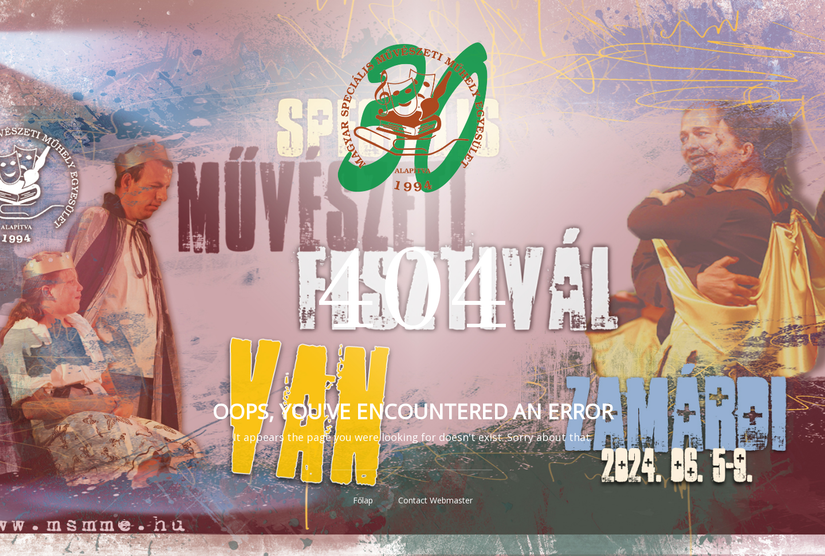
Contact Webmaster (435, 500)
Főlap (363, 500)
